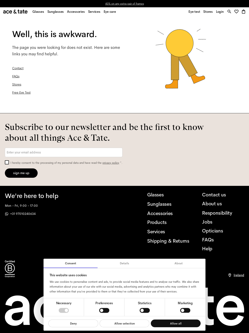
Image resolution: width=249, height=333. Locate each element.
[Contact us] (223, 195)
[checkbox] (7, 162)
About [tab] (179, 263)
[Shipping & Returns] (168, 241)
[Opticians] (223, 231)
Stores (16, 86)
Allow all (176, 323)
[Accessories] (168, 213)
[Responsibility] (223, 213)
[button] (236, 13)
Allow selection (124, 323)
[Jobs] (223, 222)
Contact (17, 70)
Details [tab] (124, 263)
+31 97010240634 (20, 214)
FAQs (15, 78)
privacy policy (110, 163)
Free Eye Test (21, 94)
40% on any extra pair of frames (124, 3)
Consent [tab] (70, 263)
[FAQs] (223, 240)
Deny (73, 323)
